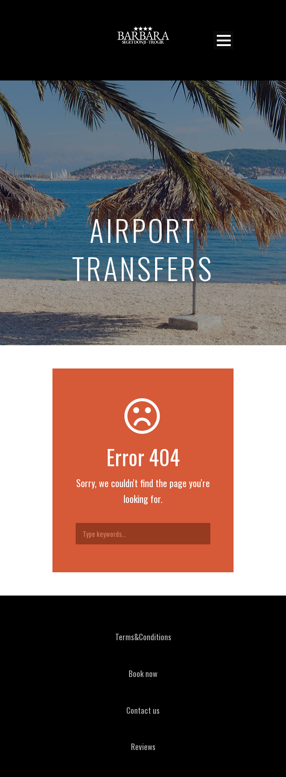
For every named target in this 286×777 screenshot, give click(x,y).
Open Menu (224, 40)
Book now (143, 673)
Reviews (143, 746)
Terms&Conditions (143, 637)
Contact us (143, 710)
